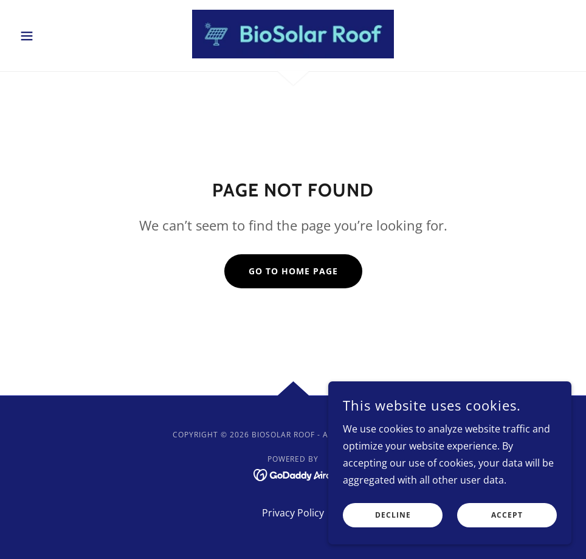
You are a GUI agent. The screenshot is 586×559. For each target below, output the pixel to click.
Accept (507, 524)
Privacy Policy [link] (293, 512)
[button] (56, 36)
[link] (293, 34)
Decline (393, 524)
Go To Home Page (293, 271)
